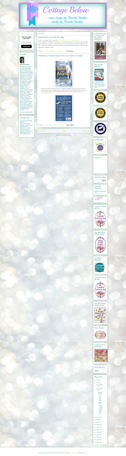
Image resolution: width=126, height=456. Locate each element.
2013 (98, 437)
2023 (98, 380)
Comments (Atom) (67, 135)
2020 (98, 419)
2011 (98, 442)
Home (64, 131)
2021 (98, 417)
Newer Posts (41, 131)
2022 (98, 382)
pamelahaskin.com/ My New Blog (51, 37)
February (100, 384)
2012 (98, 439)
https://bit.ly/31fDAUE (46, 93)
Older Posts (86, 131)
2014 (98, 434)
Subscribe (26, 46)
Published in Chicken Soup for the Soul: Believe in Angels (60, 56)
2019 (98, 422)
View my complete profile (26, 112)
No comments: (60, 51)
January (100, 388)
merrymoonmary (73, 452)
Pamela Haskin (25, 64)
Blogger (85, 452)
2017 (98, 427)
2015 (98, 432)
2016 (98, 429)
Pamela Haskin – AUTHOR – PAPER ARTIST (68, 40)
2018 (98, 424)
